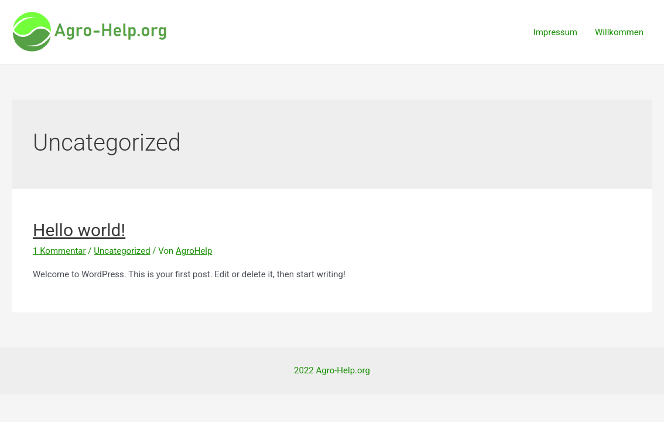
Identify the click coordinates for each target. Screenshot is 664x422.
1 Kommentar (59, 251)
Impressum (555, 32)
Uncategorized (122, 251)
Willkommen (619, 32)
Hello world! (79, 230)
